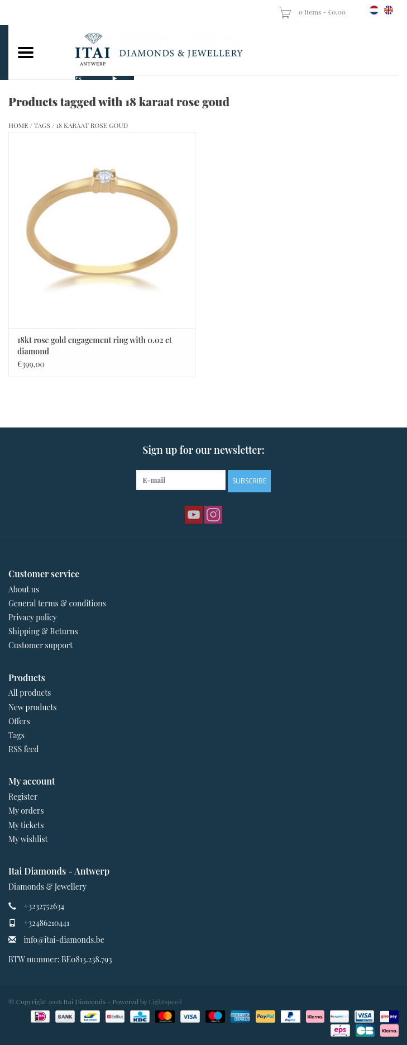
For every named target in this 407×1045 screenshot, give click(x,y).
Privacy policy (32, 617)
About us (23, 589)
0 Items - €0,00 (312, 11)
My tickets (26, 825)
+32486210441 (47, 923)
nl (374, 10)
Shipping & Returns (43, 631)
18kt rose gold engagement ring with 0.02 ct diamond (94, 346)
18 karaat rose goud (92, 125)
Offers (19, 721)
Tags (42, 125)
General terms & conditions (57, 603)
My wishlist (28, 839)
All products (29, 692)
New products (32, 707)
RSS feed (23, 749)
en (388, 10)
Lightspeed (165, 1001)
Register (22, 796)
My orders (26, 810)
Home (18, 125)
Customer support (40, 645)
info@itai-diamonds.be (64, 939)
